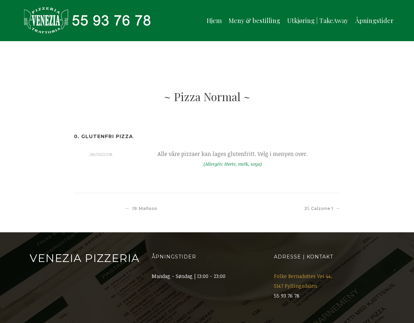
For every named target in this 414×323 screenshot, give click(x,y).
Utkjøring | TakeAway (317, 20)
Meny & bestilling (254, 20)
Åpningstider (374, 20)
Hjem (214, 20)
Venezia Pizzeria (84, 258)
